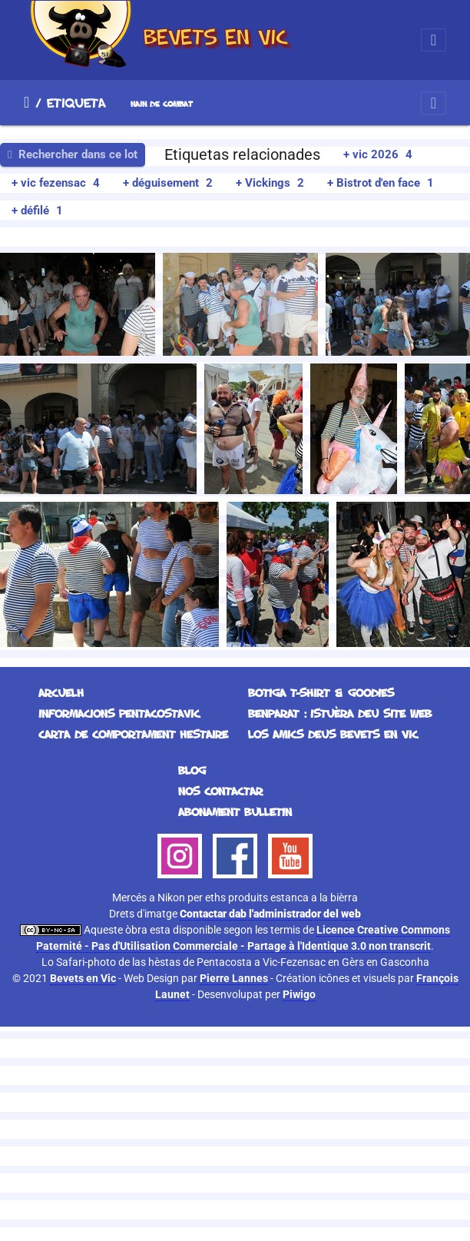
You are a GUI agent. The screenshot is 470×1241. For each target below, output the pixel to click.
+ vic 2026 (377, 154)
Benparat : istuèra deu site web (340, 713)
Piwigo (299, 994)
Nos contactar (220, 791)
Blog (192, 770)
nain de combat (162, 104)
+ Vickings (270, 183)
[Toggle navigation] (433, 39)
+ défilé (37, 210)
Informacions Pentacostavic (119, 713)
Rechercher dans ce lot (72, 154)
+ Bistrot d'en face (380, 183)
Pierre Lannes (234, 978)
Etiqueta (76, 102)
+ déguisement (168, 183)
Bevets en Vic (83, 978)
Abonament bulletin (235, 812)
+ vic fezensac (56, 183)
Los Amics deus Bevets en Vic (333, 734)
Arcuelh (26, 102)
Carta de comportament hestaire (133, 734)
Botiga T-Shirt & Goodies (321, 692)
